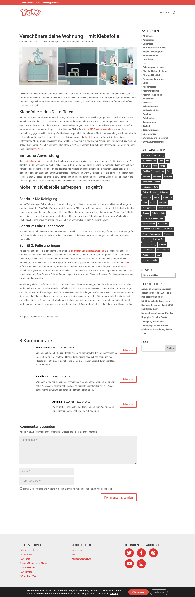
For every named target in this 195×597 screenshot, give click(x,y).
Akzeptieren (137, 591)
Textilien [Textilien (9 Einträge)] (146, 239)
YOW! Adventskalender (153, 141)
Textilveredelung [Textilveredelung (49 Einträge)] (149, 244)
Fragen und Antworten (153, 79)
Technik (146, 126)
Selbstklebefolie (151, 110)
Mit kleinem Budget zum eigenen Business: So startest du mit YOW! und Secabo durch (157, 305)
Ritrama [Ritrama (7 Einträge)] (153, 202)
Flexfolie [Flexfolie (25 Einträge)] (146, 176)
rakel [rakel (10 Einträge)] (145, 202)
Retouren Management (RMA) (33, 563)
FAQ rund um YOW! (27, 576)
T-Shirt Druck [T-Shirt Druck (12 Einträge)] (168, 229)
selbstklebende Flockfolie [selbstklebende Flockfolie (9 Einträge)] (153, 218)
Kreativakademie (151, 90)
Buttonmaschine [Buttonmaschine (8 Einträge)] (149, 161)
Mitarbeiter (148, 98)
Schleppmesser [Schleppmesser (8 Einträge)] (149, 208)
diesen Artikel (37, 149)
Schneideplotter (150, 106)
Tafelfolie (89, 137)
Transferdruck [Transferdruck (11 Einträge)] (148, 250)
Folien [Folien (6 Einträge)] (157, 181)
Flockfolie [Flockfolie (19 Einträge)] (168, 176)
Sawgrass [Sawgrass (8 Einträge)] (163, 202)
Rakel (127, 262)
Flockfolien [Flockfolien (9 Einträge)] (147, 181)
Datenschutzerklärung (81, 558)
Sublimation (148, 118)
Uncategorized (149, 134)
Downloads (148, 59)
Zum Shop (163, 12)
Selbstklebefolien (34, 161)
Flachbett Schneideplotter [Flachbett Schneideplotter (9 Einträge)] (153, 171)
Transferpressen (151, 130)
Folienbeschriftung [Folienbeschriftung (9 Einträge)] (150, 187)
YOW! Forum (25, 558)
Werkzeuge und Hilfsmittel (155, 138)
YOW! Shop (28, 41)
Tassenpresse (149, 122)
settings (112, 593)
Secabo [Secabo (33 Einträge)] (146, 213)
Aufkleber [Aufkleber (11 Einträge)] (147, 155)
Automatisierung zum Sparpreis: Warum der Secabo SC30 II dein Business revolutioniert (156, 293)
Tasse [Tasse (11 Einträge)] (145, 234)
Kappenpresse (149, 86)
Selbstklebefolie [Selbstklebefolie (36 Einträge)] (158, 213)
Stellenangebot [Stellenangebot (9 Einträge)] (149, 223)
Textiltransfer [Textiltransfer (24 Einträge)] (158, 239)
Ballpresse (148, 43)
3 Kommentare (87, 41)
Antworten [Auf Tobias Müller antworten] (126, 351)
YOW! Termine (25, 571)
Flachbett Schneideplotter (155, 71)
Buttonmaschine (150, 55)
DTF (145, 63)
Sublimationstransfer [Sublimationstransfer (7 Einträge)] (151, 229)
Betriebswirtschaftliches (154, 47)
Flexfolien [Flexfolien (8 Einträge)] (157, 176)
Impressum (76, 550)
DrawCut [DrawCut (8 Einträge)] (146, 166)
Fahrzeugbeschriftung (153, 67)
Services (147, 114)
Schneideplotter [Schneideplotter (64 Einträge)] (164, 208)
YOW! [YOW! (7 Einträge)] (159, 255)
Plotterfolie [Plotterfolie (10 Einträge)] (167, 197)
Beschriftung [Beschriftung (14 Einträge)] (159, 155)
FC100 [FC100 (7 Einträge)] (162, 166)
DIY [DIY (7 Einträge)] (167, 161)
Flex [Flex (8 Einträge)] (168, 171)
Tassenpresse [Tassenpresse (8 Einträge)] (155, 234)
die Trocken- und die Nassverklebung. (88, 251)
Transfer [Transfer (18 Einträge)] (162, 244)
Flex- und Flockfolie (152, 75)
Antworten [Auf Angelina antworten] (126, 405)
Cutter (130, 270)
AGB (73, 554)
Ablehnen (160, 591)
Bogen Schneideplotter (153, 51)
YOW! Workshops (27, 567)
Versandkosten (26, 554)
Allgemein (148, 36)
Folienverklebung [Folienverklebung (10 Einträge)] (149, 192)
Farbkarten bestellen (28, 550)
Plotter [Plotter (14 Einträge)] (157, 197)
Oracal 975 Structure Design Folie (99, 129)
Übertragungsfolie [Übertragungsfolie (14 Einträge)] (150, 260)
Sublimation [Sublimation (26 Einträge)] (163, 223)
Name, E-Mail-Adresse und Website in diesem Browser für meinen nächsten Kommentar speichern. (68, 488)
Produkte (147, 102)
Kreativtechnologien (70, 41)
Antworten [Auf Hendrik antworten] (126, 380)
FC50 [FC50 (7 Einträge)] (155, 166)
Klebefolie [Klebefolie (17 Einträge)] (147, 197)
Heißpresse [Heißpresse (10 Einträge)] (164, 192)
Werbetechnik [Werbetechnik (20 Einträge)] (148, 255)
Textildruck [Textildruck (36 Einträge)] (168, 234)
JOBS (145, 83)
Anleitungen (54, 41)
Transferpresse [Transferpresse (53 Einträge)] (163, 250)
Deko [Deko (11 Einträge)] (161, 161)
